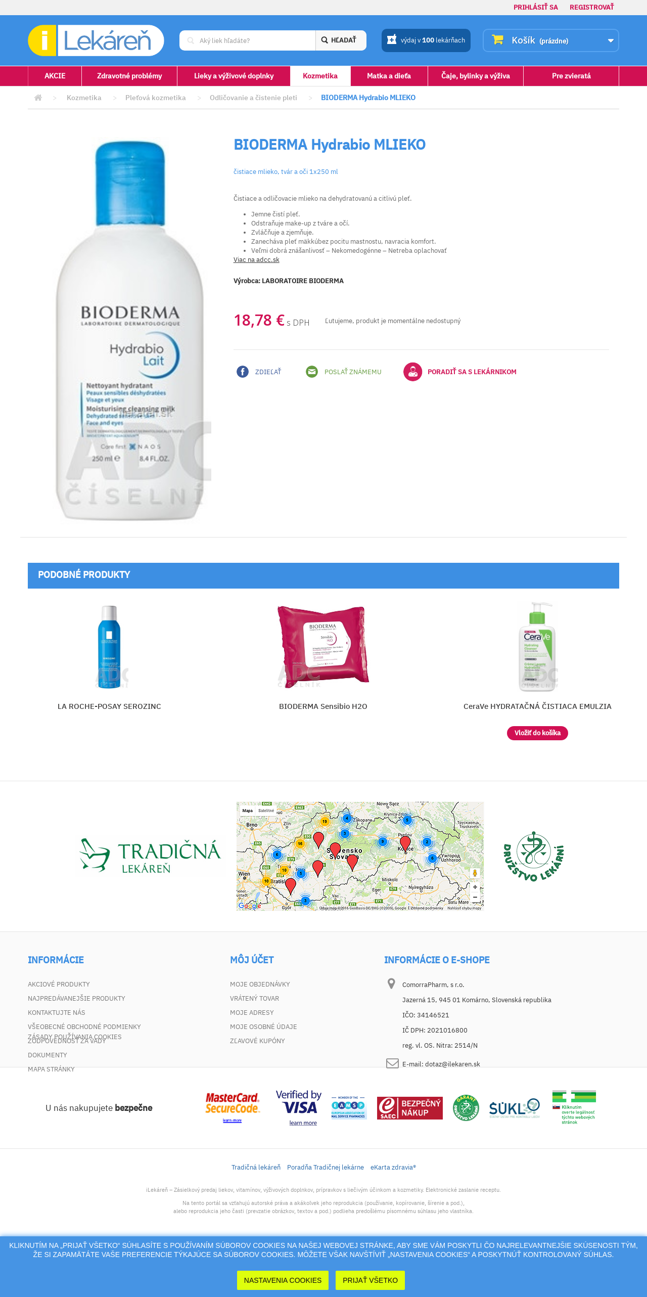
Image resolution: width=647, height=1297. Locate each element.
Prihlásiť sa (536, 7)
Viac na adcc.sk (257, 259)
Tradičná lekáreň (256, 1214)
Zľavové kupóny (257, 1041)
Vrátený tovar (254, 998)
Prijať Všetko (370, 1280)
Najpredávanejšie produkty (76, 998)
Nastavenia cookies (283, 1280)
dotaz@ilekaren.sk (452, 1064)
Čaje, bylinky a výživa (475, 75)
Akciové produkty (59, 984)
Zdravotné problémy (129, 75)
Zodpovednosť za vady (67, 1041)
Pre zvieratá (571, 75)
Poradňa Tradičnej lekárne (325, 1214)
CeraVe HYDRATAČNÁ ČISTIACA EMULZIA (538, 706)
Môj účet (251, 960)
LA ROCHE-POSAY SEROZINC (109, 706)
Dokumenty (47, 1055)
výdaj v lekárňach (426, 41)
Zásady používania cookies (75, 1083)
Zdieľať (259, 372)
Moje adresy (252, 1012)
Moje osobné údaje (263, 1026)
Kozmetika (320, 75)
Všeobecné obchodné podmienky (84, 1026)
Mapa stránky (51, 1069)
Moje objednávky (260, 984)
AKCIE (54, 75)
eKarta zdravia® (393, 1214)
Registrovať (592, 7)
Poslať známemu (344, 372)
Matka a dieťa (389, 75)
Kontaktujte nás (56, 1012)
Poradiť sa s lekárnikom (460, 371)
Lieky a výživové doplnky (233, 75)
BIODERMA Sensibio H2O (323, 706)
